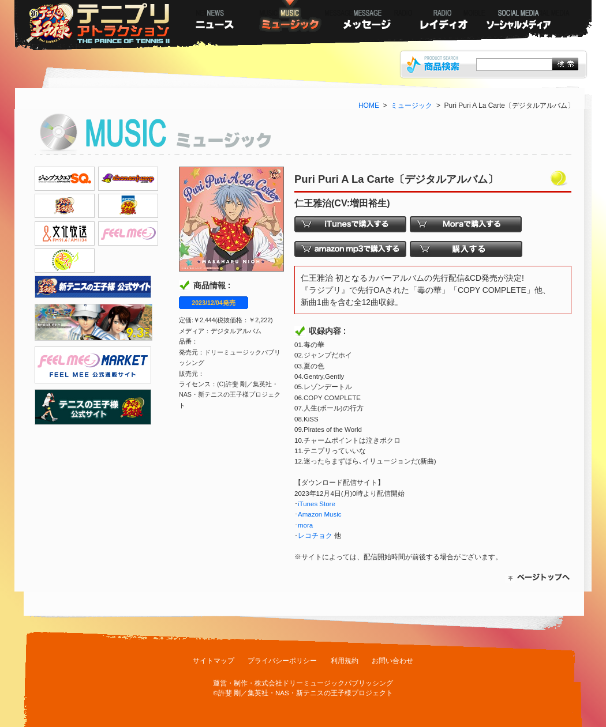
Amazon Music (320, 514)
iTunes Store (316, 503)
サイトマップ (213, 660)
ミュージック (411, 105)
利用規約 (344, 660)
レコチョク (315, 535)
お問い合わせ (392, 660)
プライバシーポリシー (282, 660)
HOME (368, 105)
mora (305, 525)
